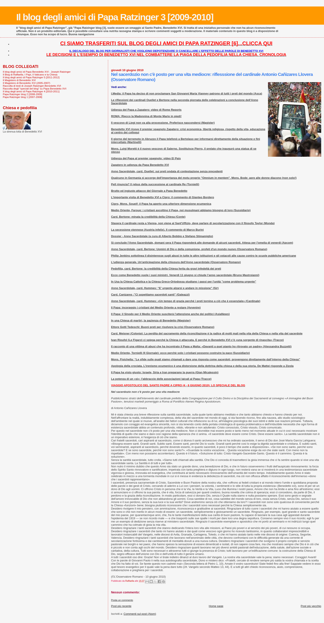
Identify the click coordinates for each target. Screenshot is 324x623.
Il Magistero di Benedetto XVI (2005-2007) (26, 82)
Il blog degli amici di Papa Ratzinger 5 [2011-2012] (31, 77)
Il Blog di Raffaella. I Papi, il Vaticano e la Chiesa (30, 74)
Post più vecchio (311, 606)
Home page (216, 606)
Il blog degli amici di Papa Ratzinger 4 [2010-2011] (31, 91)
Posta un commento (122, 600)
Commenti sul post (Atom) (140, 613)
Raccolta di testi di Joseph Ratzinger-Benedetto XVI (32, 85)
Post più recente (121, 606)
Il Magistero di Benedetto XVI (19, 80)
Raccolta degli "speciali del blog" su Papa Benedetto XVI (34, 88)
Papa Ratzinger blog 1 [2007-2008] (22, 97)
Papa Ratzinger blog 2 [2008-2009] (22, 94)
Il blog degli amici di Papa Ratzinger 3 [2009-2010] (114, 17)
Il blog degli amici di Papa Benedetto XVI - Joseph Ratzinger (37, 71)
